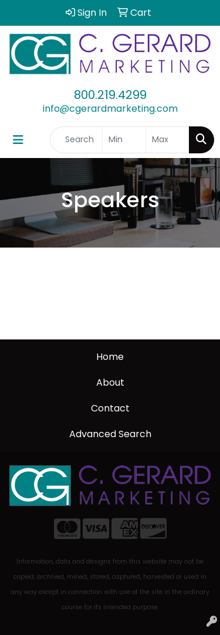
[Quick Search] (76, 139)
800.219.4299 (110, 95)
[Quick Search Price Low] (124, 139)
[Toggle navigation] (18, 140)
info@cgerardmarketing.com (110, 108)
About (110, 382)
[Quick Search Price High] (167, 139)
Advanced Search (110, 434)
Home (110, 356)
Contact (110, 408)
